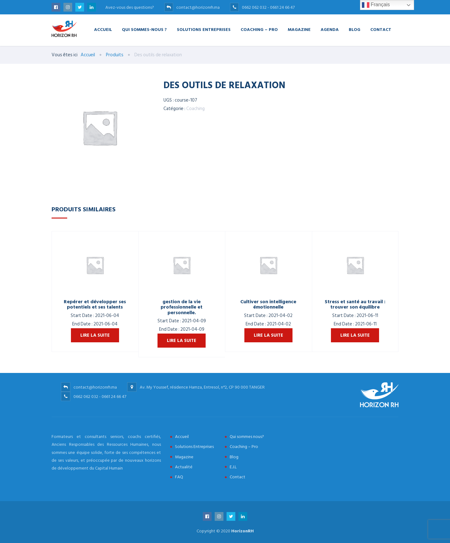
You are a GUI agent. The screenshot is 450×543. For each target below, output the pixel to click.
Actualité (183, 466)
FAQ (179, 476)
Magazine (299, 29)
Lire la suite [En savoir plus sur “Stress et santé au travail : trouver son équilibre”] (355, 335)
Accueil (103, 29)
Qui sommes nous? (247, 436)
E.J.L (233, 466)
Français (376, 5)
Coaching (195, 109)
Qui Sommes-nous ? (144, 29)
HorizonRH (242, 531)
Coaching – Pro (259, 29)
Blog (354, 29)
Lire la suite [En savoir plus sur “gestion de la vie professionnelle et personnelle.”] (181, 340)
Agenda (330, 29)
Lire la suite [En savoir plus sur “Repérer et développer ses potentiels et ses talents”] (95, 335)
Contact (380, 29)
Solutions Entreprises (204, 29)
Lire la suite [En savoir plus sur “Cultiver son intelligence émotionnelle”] (268, 335)
